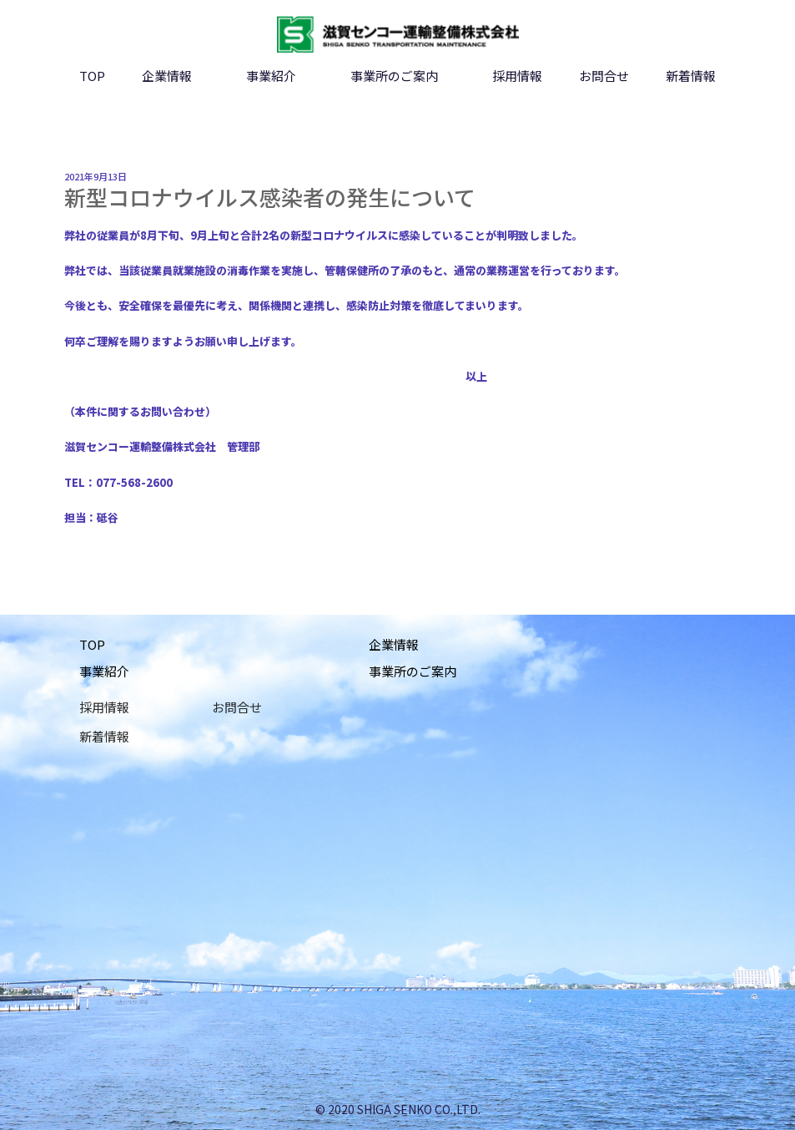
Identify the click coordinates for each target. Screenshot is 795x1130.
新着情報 (691, 75)
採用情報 (517, 75)
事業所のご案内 (394, 75)
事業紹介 (271, 75)
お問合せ (604, 75)
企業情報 (167, 75)
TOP (92, 75)
